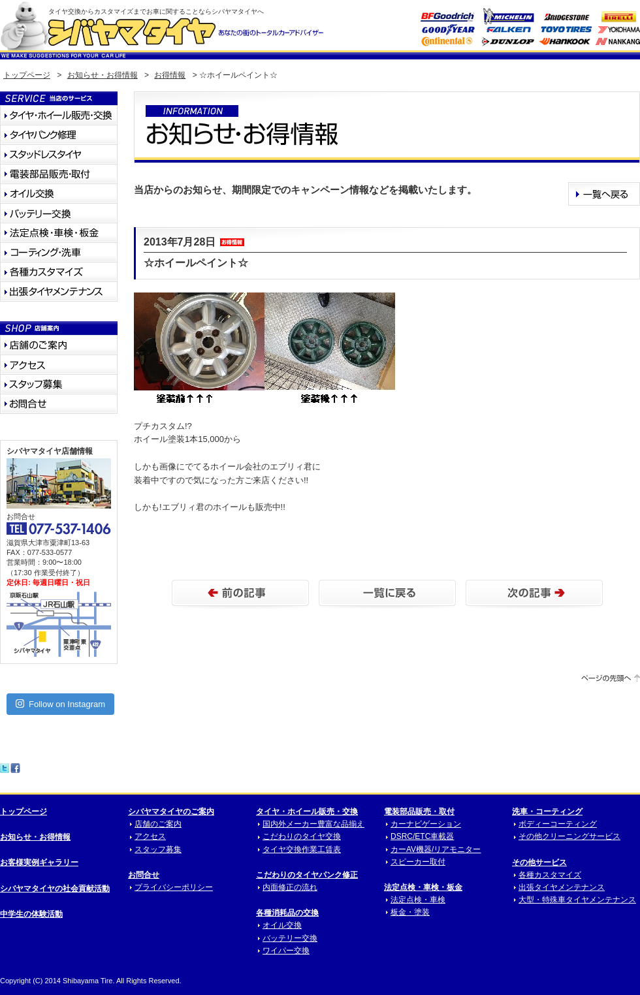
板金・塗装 (410, 912)
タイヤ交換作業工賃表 (302, 849)
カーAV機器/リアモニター (436, 849)
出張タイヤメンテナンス (562, 887)
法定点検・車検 (418, 899)
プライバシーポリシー (174, 887)
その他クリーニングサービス (569, 836)
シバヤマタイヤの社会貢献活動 (55, 888)
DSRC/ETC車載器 (422, 836)
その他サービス (539, 862)
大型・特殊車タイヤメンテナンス (577, 899)
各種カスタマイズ (550, 874)
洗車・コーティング (547, 811)
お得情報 (169, 75)
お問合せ (143, 874)
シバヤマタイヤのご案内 (171, 811)
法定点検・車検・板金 (423, 887)
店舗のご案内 (158, 824)
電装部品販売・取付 (419, 811)
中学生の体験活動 (31, 914)
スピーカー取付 (418, 861)
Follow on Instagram (60, 703)
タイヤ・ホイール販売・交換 (307, 811)
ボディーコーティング (558, 824)
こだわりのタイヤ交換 (302, 836)
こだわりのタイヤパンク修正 (307, 874)
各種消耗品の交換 (287, 912)
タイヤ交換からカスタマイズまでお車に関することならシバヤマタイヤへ (156, 11)
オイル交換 (282, 925)
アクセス (150, 836)
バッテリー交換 (290, 938)
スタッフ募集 (158, 849)
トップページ (26, 75)
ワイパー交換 (286, 950)
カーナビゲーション (426, 824)
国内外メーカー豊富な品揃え (313, 824)
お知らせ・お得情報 (102, 75)
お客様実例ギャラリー (39, 862)
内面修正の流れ (290, 887)
